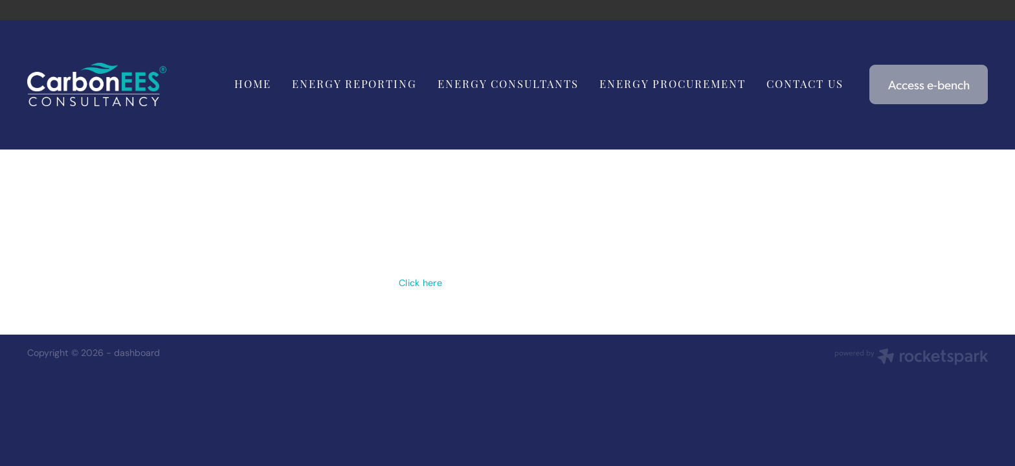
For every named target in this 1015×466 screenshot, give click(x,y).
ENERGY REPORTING (355, 83)
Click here (420, 283)
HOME (252, 83)
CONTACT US (804, 83)
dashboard (137, 353)
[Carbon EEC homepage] (123, 84)
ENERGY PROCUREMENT (672, 83)
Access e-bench (929, 84)
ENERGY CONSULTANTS (508, 83)
